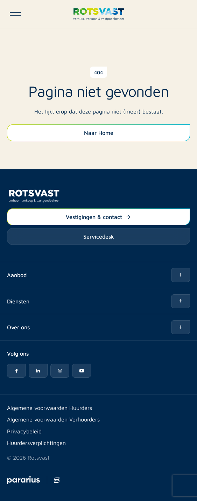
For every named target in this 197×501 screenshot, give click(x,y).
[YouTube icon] (81, 371)
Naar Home (98, 132)
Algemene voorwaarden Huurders (49, 407)
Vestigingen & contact (98, 216)
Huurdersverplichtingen (36, 442)
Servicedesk (98, 236)
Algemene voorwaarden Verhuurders (53, 419)
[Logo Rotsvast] (98, 14)
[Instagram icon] (59, 371)
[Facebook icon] (16, 371)
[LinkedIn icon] (38, 371)
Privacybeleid (24, 431)
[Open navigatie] (15, 14)
